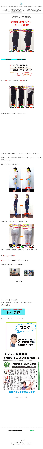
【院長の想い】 (13, 9)
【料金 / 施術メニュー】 (21, 9)
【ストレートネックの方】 (20, 10)
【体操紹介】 (34, 10)
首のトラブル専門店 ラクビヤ (21, 443)
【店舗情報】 (39, 10)
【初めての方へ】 (12, 10)
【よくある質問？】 (5, 10)
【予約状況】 (28, 9)
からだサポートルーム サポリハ (21, 397)
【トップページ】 (7, 9)
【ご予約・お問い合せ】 (35, 9)
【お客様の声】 (28, 10)
